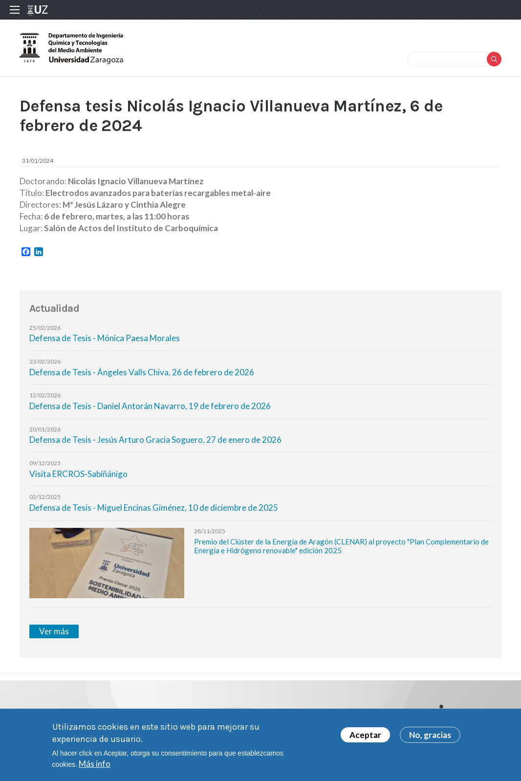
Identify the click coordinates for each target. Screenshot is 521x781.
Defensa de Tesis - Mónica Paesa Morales (104, 338)
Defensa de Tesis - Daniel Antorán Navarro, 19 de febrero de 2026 (150, 406)
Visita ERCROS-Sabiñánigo (78, 474)
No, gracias (430, 737)
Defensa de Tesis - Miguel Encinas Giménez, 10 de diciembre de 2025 (153, 507)
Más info (94, 765)
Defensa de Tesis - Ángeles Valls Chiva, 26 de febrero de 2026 (141, 372)
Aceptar (365, 737)
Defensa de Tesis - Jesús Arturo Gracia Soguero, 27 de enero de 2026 (155, 439)
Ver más (54, 631)
